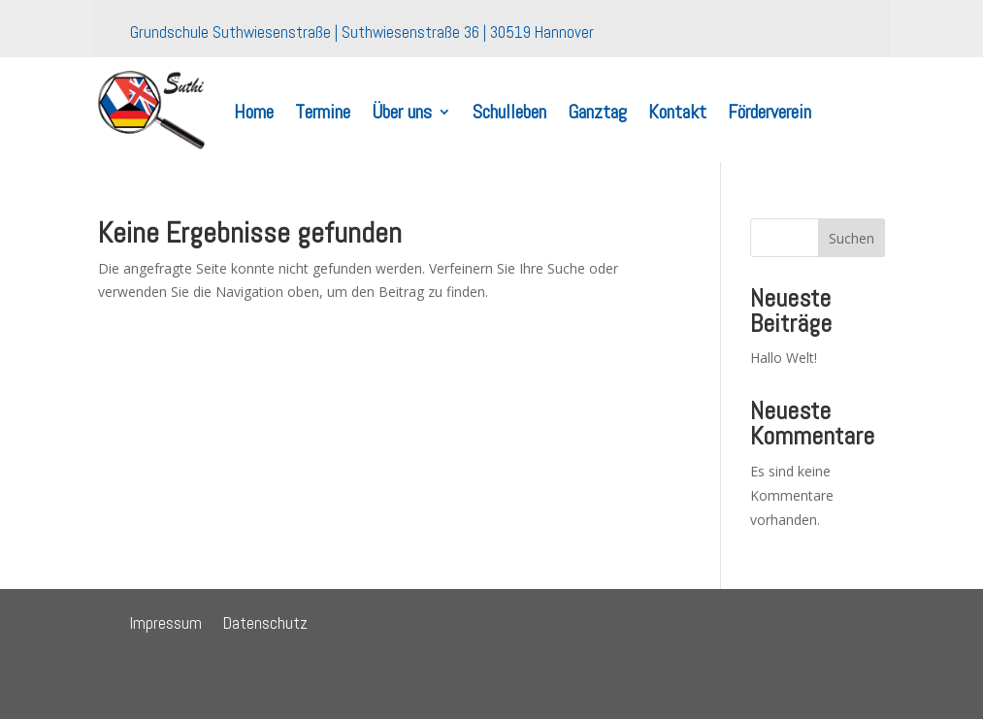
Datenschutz (265, 625)
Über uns (402, 111)
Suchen (851, 238)
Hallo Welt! (783, 357)
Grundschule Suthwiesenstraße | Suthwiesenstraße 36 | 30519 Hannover (362, 37)
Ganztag (597, 111)
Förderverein (769, 111)
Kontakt (677, 111)
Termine (322, 111)
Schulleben (509, 111)
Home (254, 111)
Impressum (166, 625)
